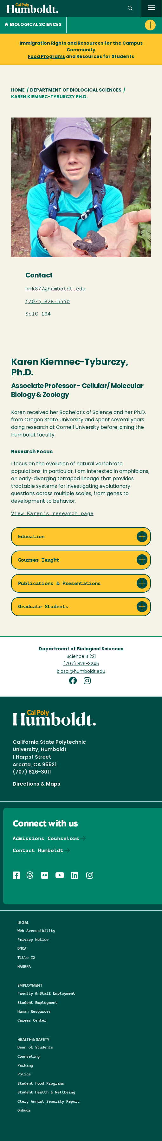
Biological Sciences (33, 25)
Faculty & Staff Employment (46, 993)
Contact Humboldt (38, 850)
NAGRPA (24, 966)
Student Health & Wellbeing (46, 1092)
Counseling (28, 1056)
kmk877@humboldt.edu (55, 289)
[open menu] (151, 8)
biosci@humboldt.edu (81, 671)
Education (31, 536)
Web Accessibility (36, 930)
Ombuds (24, 1110)
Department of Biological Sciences (75, 90)
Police (24, 1074)
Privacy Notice (33, 939)
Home (18, 90)
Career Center (31, 1020)
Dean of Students (35, 1047)
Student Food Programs (40, 1083)
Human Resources (34, 1011)
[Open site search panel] (130, 8)
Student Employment (37, 1002)
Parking (25, 1065)
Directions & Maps (36, 784)
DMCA (21, 948)
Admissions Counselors (46, 838)
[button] (114, 25)
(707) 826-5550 (47, 301)
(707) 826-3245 (81, 664)
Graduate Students (43, 606)
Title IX (26, 957)
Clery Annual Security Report (48, 1101)
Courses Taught (38, 560)
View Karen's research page (52, 513)
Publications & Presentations (59, 583)
